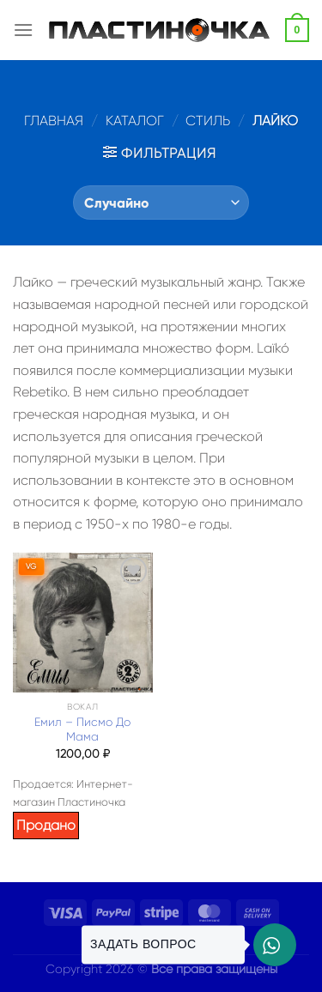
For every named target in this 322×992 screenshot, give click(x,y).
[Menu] (23, 30)
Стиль (207, 120)
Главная (53, 120)
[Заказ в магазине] (161, 202)
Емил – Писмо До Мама (82, 730)
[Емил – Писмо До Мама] (83, 623)
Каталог (135, 120)
